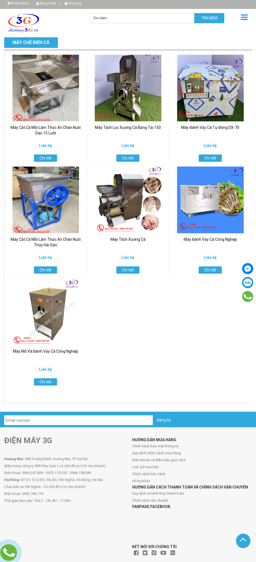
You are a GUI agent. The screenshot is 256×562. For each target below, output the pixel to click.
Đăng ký (73, 3)
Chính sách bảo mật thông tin (155, 446)
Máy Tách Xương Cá (128, 239)
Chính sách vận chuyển (150, 500)
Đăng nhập (46, 3)
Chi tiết (45, 158)
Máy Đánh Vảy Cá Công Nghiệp (210, 239)
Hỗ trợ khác (141, 481)
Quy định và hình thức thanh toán (158, 493)
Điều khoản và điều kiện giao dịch (159, 460)
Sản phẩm (20, 3)
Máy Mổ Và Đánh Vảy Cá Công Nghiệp (45, 351)
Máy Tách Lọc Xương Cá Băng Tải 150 (128, 127)
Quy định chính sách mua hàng (156, 453)
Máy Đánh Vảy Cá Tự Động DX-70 (210, 127)
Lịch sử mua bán (145, 467)
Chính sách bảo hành (149, 474)
